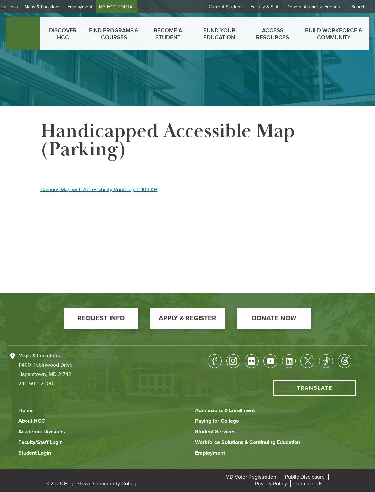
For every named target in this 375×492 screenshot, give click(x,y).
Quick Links (24, 7)
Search (358, 7)
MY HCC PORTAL (135, 7)
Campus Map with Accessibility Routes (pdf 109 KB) (99, 189)
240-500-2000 (35, 383)
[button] (101, 318)
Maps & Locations (61, 7)
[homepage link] (23, 33)
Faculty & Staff (265, 7)
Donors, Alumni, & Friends (313, 7)
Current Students (226, 7)
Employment (98, 7)
